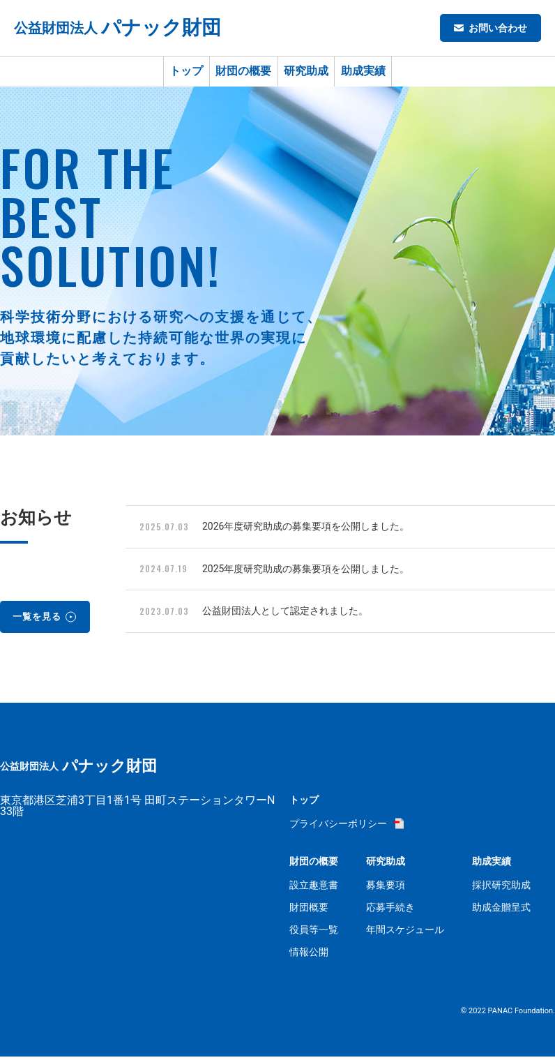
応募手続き (390, 910)
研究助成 (317, 73)
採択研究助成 (501, 888)
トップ (153, 73)
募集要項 (385, 888)
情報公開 (308, 955)
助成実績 (396, 73)
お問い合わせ (498, 27)
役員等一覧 (313, 933)
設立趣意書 (313, 888)
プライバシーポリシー (338, 827)
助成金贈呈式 (501, 910)
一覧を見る (40, 619)
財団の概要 (232, 73)
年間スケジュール (405, 933)
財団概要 (308, 910)
